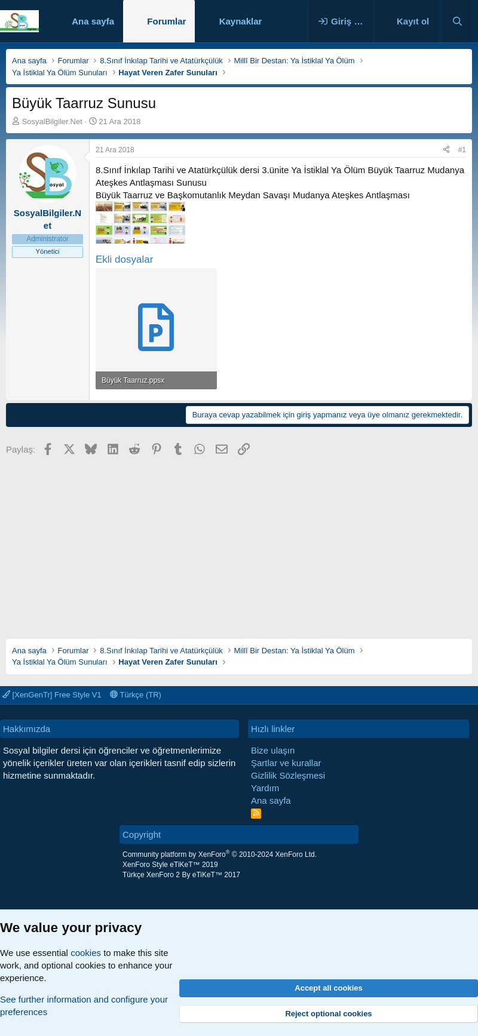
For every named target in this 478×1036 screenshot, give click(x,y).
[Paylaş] (446, 150)
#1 (462, 150)
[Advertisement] (239, 543)
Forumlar (166, 21)
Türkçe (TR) (135, 694)
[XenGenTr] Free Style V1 (52, 694)
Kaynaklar (240, 21)
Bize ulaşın (273, 750)
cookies (86, 953)
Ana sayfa (93, 21)
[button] (271, 21)
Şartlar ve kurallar (286, 763)
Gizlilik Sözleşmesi (288, 775)
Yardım (265, 788)
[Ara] (457, 21)
